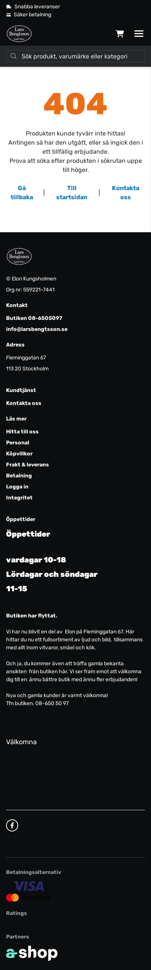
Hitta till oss (22, 431)
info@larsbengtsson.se (37, 329)
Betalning (19, 475)
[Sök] (75, 56)
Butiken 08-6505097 (34, 318)
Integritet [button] (19, 497)
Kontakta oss (125, 192)
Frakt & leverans (27, 464)
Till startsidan (71, 192)
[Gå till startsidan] (19, 34)
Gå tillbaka (22, 192)
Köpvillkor (19, 453)
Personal (17, 442)
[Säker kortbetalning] (28, 891)
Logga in (17, 486)
